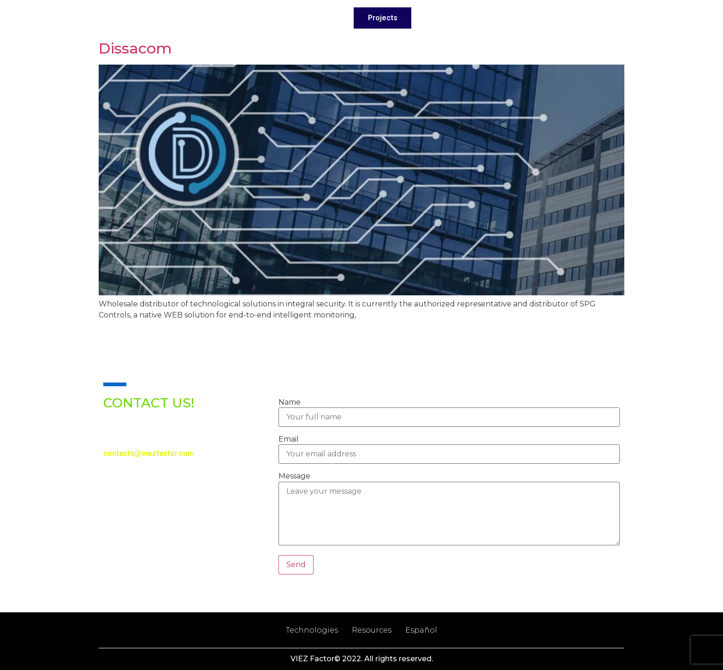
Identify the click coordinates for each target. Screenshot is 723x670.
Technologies (449, 17)
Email (289, 439)
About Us (264, 17)
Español (421, 630)
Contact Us (521, 17)
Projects (382, 17)
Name (290, 402)
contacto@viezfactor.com (148, 453)
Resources (371, 630)
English (586, 17)
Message (294, 476)
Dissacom (135, 48)
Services (323, 17)
